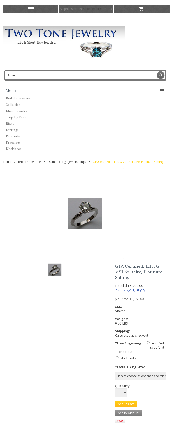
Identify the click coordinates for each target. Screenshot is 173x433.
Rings (10, 124)
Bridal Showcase (18, 98)
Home (7, 162)
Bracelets (13, 142)
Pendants (13, 136)
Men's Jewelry (16, 111)
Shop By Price (16, 117)
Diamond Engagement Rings (67, 162)
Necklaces (13, 149)
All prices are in (97, 9)
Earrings (12, 130)
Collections (14, 105)
